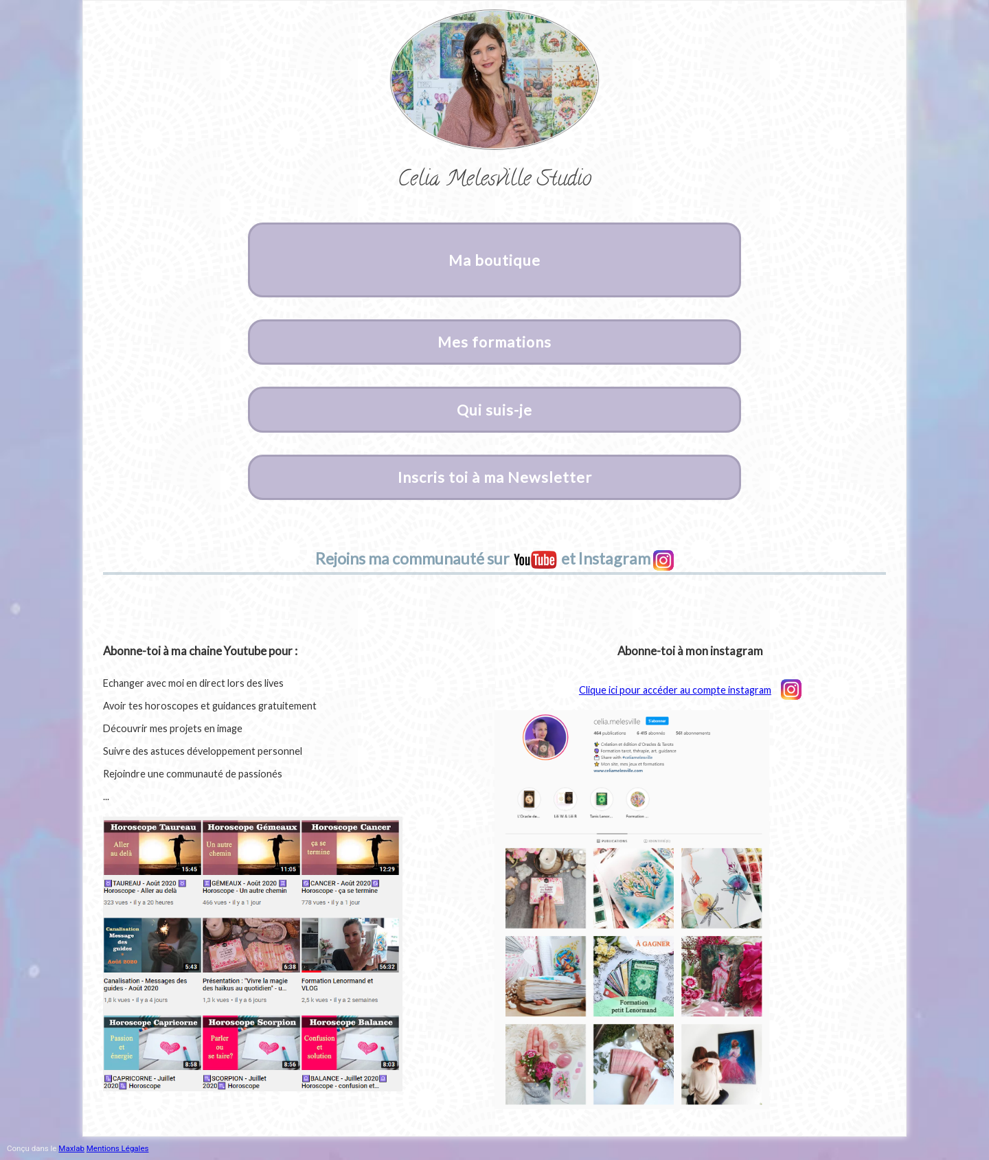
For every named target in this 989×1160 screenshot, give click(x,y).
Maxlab (71, 1148)
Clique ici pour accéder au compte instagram (690, 689)
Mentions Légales (118, 1148)
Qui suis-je (494, 410)
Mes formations (494, 342)
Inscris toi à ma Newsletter (495, 477)
